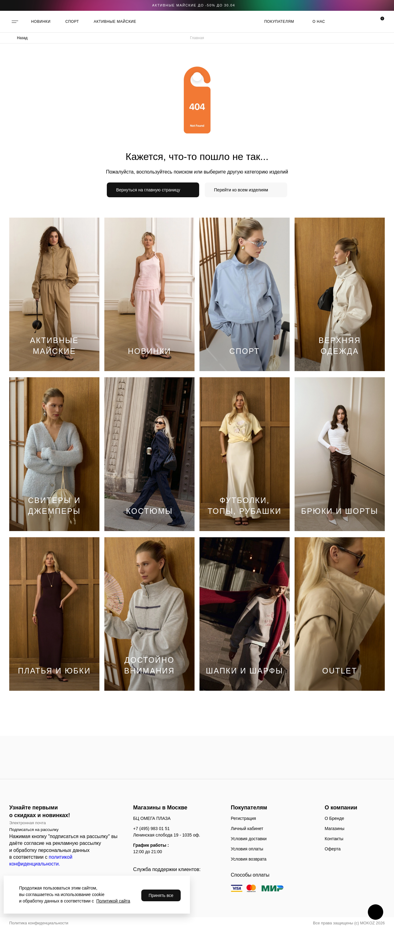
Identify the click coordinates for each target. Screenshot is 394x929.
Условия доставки (249, 838)
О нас (318, 21)
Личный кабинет (247, 828)
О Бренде (334, 818)
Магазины (334, 828)
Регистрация (243, 818)
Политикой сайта (113, 900)
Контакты (334, 838)
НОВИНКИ (40, 21)
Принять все (161, 895)
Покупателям (279, 21)
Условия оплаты (247, 848)
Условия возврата (249, 859)
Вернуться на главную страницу (148, 189)
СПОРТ (72, 21)
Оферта (333, 848)
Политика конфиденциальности (38, 923)
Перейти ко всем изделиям (241, 189)
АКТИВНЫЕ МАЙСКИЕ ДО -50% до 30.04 (193, 5)
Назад (22, 38)
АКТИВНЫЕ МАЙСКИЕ (115, 21)
